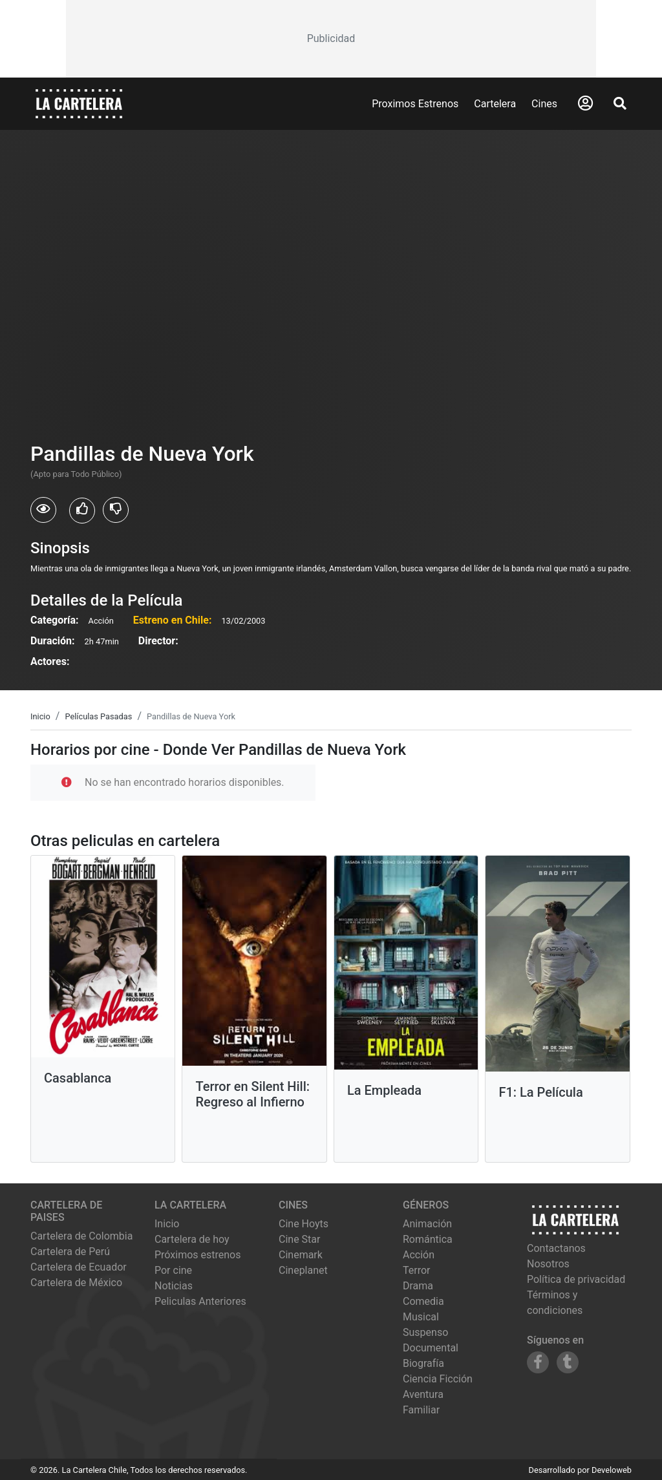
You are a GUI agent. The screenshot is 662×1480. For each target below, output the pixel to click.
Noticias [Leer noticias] (174, 1286)
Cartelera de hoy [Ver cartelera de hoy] (192, 1239)
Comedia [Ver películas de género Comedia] (423, 1301)
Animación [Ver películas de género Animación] (427, 1224)
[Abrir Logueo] (585, 103)
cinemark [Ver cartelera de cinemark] (301, 1255)
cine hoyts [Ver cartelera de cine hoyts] (303, 1224)
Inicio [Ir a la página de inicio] (167, 1224)
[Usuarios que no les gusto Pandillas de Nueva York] (116, 510)
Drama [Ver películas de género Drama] (418, 1286)
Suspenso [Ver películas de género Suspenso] (425, 1332)
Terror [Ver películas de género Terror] (417, 1270)
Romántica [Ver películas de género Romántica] (428, 1239)
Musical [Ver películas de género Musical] (421, 1317)
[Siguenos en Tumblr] (568, 1362)
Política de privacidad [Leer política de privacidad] (576, 1279)
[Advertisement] (330, 39)
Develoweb (612, 1470)
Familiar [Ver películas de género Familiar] (421, 1410)
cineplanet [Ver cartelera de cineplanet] (303, 1270)
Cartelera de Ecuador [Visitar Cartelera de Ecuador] (78, 1267)
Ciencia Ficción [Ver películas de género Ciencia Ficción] (438, 1379)
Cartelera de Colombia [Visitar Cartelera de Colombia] (81, 1236)
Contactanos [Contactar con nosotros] (556, 1248)
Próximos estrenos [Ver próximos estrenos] (197, 1255)
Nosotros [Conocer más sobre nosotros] (548, 1264)
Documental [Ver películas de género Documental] (430, 1348)
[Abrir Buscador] (620, 103)
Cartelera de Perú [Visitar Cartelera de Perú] (70, 1251)
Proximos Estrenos (415, 104)
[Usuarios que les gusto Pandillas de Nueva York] (82, 510)
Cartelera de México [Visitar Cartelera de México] (76, 1282)
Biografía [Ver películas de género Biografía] (423, 1363)
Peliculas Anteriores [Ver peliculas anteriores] (200, 1301)
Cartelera (495, 104)
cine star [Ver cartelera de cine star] (299, 1239)
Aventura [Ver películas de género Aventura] (423, 1394)
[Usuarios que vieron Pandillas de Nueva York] (43, 510)
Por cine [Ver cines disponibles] (173, 1270)
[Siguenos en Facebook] (538, 1362)
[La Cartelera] (78, 103)
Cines (544, 104)
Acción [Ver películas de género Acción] (418, 1255)
